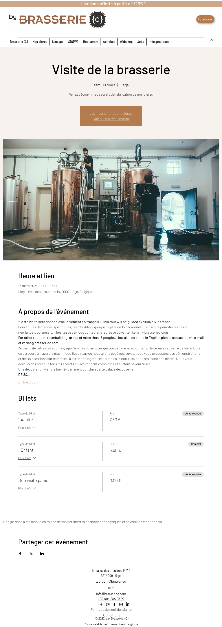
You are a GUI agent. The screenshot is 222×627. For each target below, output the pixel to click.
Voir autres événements (111, 118)
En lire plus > (28, 382)
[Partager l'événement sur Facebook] (20, 553)
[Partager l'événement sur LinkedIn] (42, 553)
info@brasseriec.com (111, 594)
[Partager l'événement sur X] (31, 553)
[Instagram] (108, 604)
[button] (211, 42)
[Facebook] (205, 19)
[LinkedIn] (127, 604)
